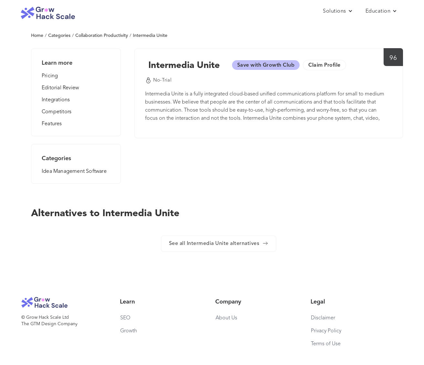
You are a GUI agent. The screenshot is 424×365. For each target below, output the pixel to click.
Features (52, 124)
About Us (226, 318)
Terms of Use (326, 344)
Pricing (50, 76)
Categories (59, 35)
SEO (125, 318)
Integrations (56, 100)
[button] (337, 11)
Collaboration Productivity (101, 35)
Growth (128, 331)
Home (37, 35)
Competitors (56, 112)
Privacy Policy (326, 331)
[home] (48, 13)
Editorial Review (60, 88)
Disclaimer (323, 318)
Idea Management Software (74, 171)
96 (393, 58)
